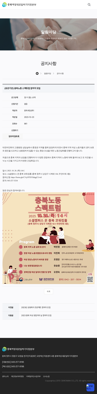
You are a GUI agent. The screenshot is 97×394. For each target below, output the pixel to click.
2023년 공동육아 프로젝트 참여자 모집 (35, 307)
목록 (48, 291)
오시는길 (46, 376)
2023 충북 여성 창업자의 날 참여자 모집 (36, 315)
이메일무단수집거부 (33, 376)
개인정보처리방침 (17, 376)
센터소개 (5, 376)
